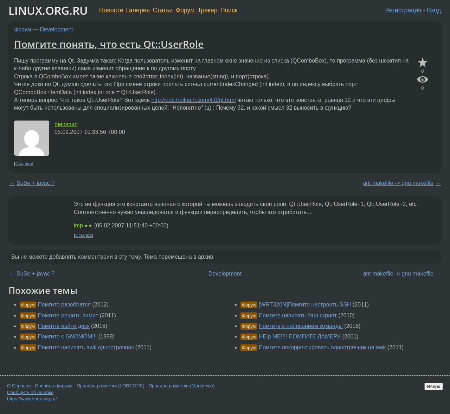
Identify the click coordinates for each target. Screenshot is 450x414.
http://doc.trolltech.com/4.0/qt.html (193, 100)
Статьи (163, 10)
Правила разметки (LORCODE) (110, 385)
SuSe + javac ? (35, 183)
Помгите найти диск (63, 326)
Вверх (433, 386)
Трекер (208, 10)
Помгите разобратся (64, 305)
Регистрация (403, 10)
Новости (111, 10)
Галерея (138, 10)
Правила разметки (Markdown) (181, 385)
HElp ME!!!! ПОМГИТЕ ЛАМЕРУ (300, 336)
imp (78, 225)
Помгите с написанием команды (301, 326)
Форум (185, 10)
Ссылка (23, 163)
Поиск (229, 10)
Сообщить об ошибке (30, 392)
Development (56, 29)
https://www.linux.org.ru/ (32, 398)
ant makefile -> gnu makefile (398, 183)
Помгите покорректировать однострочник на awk (322, 347)
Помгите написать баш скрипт (298, 315)
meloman (66, 124)
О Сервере (19, 385)
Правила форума (54, 385)
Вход (434, 10)
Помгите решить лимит (68, 315)
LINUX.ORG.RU (48, 10)
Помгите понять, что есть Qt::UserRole (109, 44)
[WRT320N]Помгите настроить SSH (305, 305)
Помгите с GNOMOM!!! (67, 336)
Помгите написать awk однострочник (86, 347)
